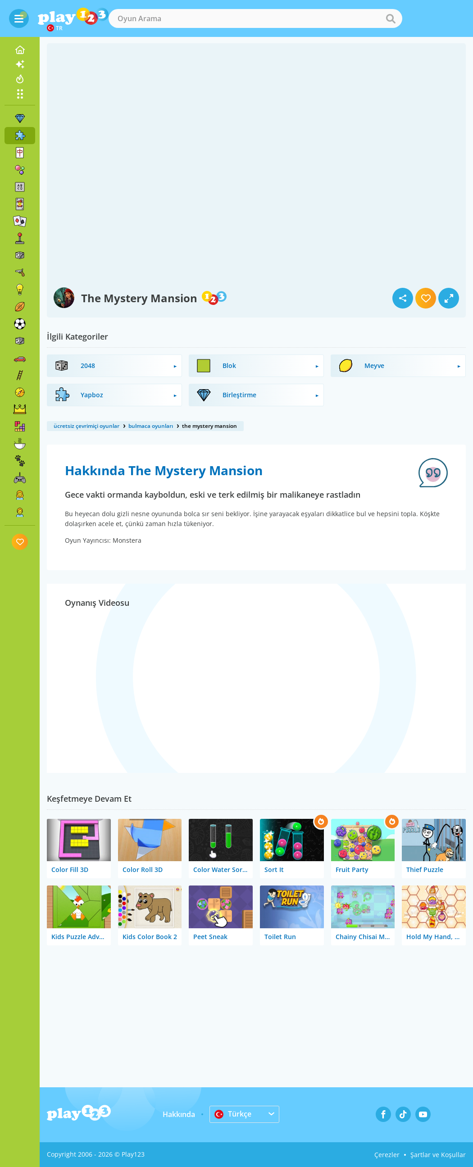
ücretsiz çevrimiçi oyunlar (86, 426)
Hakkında (179, 1114)
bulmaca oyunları (150, 426)
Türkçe (232, 1114)
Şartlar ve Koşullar (438, 1154)
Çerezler (387, 1154)
